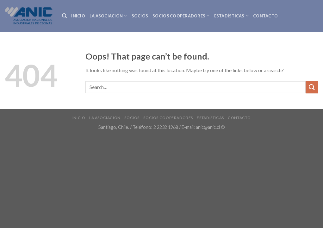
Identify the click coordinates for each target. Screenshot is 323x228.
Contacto (265, 15)
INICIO (78, 15)
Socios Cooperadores (180, 16)
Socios (140, 15)
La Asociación (108, 16)
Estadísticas (231, 16)
